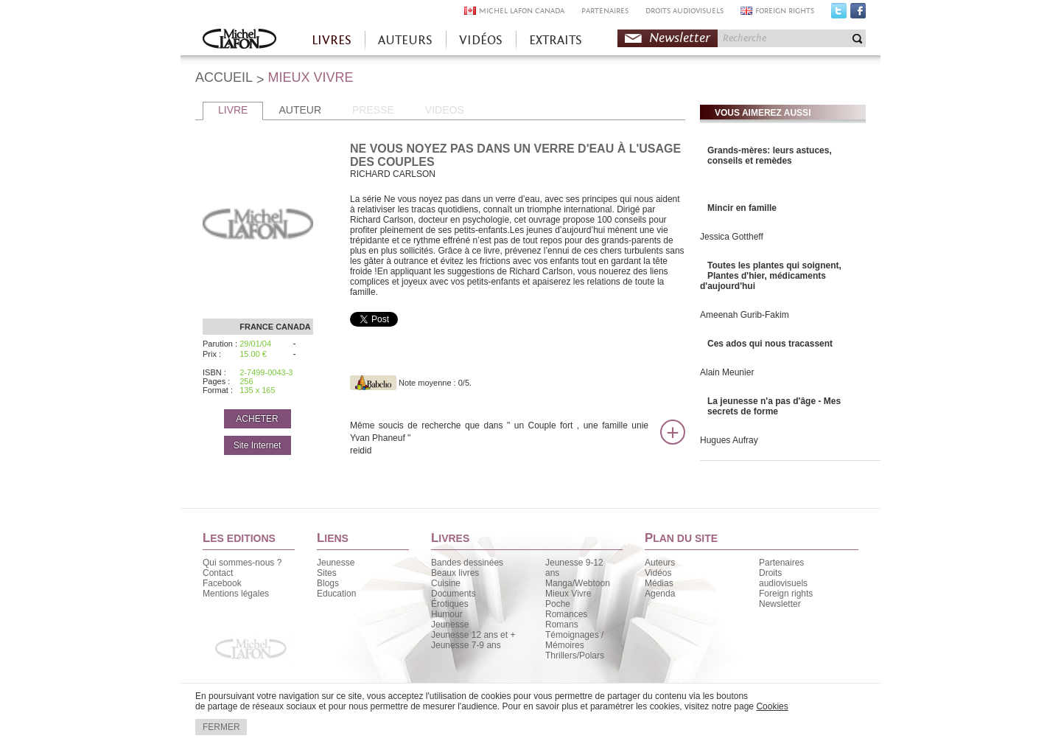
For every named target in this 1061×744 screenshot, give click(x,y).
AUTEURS (405, 40)
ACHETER (257, 419)
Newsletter (679, 38)
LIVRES (331, 40)
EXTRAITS (555, 40)
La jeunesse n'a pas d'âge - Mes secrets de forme (774, 406)
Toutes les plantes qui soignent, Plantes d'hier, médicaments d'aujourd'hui (770, 275)
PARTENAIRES (604, 10)
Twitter (839, 14)
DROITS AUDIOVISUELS (684, 10)
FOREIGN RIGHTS (784, 10)
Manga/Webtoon (577, 583)
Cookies (772, 706)
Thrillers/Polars (574, 655)
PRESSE (373, 110)
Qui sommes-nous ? (242, 562)
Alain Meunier (727, 372)
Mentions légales (236, 593)
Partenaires (781, 562)
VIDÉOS (481, 40)
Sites (327, 573)
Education (336, 593)
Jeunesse (335, 562)
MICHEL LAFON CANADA (521, 10)
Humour (447, 614)
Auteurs (660, 562)
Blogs (328, 583)
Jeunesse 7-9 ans (466, 645)
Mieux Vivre (568, 593)
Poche (557, 604)
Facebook (858, 14)
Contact (218, 573)
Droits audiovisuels (783, 578)
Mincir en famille (742, 208)
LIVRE (233, 110)
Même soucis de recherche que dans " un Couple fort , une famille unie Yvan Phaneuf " (499, 438)
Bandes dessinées (467, 562)
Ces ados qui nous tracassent (770, 343)
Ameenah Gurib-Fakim (744, 315)
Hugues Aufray (729, 440)
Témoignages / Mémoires (574, 640)
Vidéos (658, 573)
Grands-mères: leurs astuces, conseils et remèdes (769, 155)
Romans (561, 624)
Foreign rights (786, 593)
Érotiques (450, 604)
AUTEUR (300, 110)
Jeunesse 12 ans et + (473, 635)
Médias (659, 583)
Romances (566, 614)
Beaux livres (455, 573)
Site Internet (257, 445)
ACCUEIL (224, 77)
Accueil (239, 40)
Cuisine (446, 583)
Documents (453, 593)
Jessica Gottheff (731, 237)
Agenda (660, 593)
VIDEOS (444, 110)
